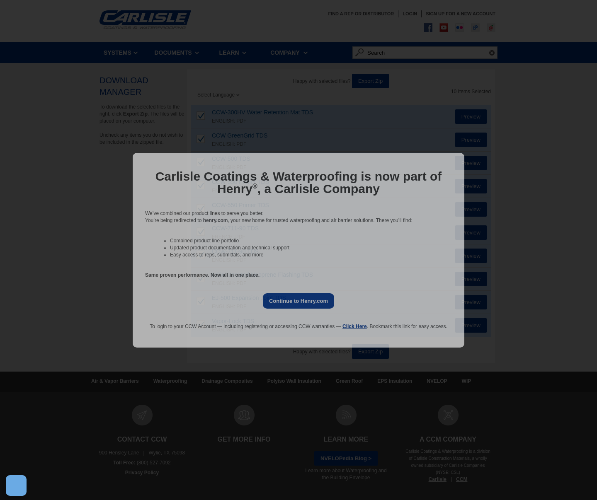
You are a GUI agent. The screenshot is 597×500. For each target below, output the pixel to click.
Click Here (354, 326)
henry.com (215, 220)
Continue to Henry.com (298, 301)
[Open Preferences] (16, 485)
